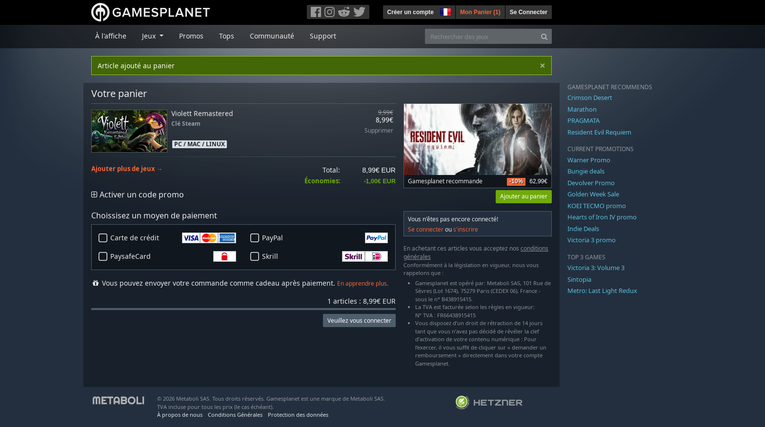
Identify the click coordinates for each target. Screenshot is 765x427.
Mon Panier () (480, 12)
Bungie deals (585, 171)
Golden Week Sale (593, 194)
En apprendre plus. (362, 283)
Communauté (272, 35)
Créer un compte (410, 12)
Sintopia (579, 279)
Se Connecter (528, 12)
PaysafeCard (173, 256)
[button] (444, 11)
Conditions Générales (235, 414)
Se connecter (425, 229)
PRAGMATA (583, 120)
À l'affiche (110, 35)
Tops (226, 35)
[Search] (544, 36)
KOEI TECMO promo (596, 205)
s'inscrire (465, 229)
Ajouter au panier (523, 196)
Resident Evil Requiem (599, 132)
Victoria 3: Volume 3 (595, 267)
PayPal (325, 238)
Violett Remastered (202, 113)
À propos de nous (179, 414)
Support (323, 35)
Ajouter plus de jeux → (127, 169)
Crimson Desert (589, 97)
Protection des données (298, 414)
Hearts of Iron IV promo (602, 217)
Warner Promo (588, 159)
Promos (191, 35)
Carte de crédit (173, 238)
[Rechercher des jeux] (481, 36)
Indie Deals (583, 228)
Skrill (325, 256)
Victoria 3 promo (591, 239)
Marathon (582, 109)
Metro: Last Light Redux (602, 290)
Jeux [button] (150, 35)
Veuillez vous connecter (359, 320)
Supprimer (378, 131)
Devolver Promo (591, 182)
